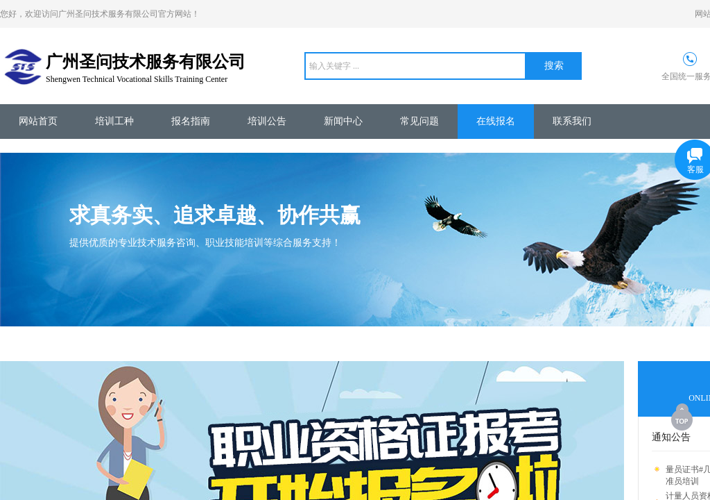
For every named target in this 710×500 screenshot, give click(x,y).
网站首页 (38, 121)
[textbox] (415, 66)
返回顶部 (683, 417)
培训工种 (114, 121)
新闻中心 (343, 121)
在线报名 (495, 121)
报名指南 (190, 121)
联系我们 (572, 121)
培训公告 (267, 121)
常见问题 (419, 121)
